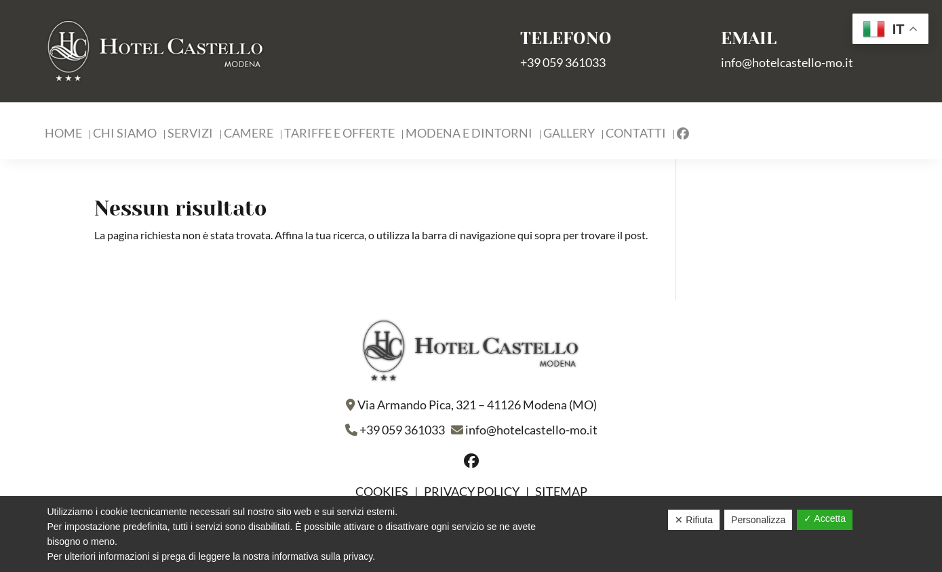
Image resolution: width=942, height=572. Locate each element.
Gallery (569, 134)
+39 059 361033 (563, 62)
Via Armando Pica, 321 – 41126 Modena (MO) (477, 404)
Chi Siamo (125, 134)
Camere (248, 134)
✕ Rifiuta (694, 519)
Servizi (190, 134)
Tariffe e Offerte (339, 134)
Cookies (382, 491)
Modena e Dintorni (469, 134)
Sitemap (561, 491)
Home (63, 134)
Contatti (636, 134)
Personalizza (758, 519)
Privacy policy (471, 491)
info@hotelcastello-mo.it (787, 62)
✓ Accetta (825, 518)
